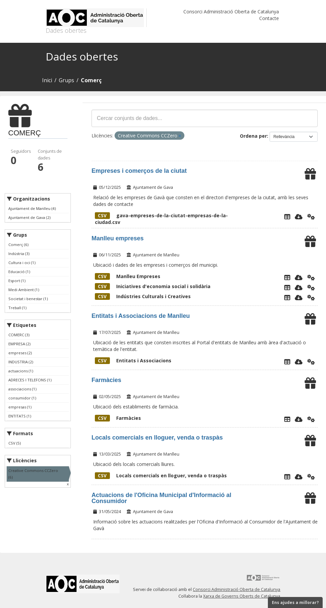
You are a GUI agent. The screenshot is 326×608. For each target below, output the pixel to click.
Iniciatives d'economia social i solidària (152, 286)
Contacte (269, 18)
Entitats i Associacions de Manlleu (141, 316)
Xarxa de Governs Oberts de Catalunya (241, 596)
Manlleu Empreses (127, 276)
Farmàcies (106, 380)
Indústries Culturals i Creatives (143, 296)
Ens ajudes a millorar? (295, 602)
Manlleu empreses (118, 238)
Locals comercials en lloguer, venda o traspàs (157, 437)
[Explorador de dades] (287, 216)
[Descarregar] (299, 216)
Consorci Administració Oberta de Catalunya (231, 11)
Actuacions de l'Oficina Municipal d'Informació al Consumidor (161, 498)
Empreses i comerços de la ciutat (139, 170)
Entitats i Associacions (133, 360)
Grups (66, 80)
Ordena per (253, 136)
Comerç (91, 80)
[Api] (311, 216)
